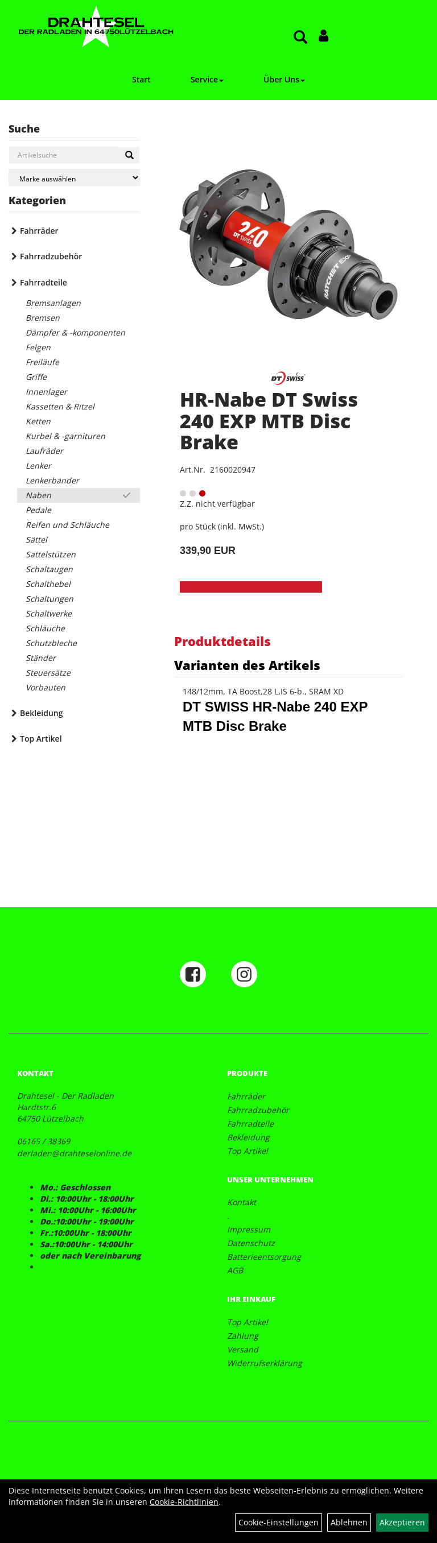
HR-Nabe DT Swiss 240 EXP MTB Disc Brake (269, 420)
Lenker (38, 465)
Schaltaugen (49, 569)
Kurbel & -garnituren (65, 436)
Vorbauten (45, 687)
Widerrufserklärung (264, 1363)
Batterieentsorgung (264, 1256)
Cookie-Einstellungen (278, 1522)
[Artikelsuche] (300, 37)
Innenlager (46, 391)
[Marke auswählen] (74, 177)
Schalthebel (48, 583)
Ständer (41, 657)
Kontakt (241, 1202)
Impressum (248, 1229)
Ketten (38, 421)
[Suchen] (129, 155)
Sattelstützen (51, 554)
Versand (242, 1349)
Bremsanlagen (53, 302)
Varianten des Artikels (247, 664)
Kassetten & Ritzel (60, 406)
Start (141, 79)
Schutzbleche (51, 643)
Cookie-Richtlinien (184, 1501)
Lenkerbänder (52, 480)
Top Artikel (41, 738)
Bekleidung (41, 713)
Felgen (38, 347)
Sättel (36, 539)
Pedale (38, 509)
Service (207, 79)
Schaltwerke (49, 613)
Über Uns (284, 79)
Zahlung (242, 1335)
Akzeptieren (402, 1522)
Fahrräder (39, 230)
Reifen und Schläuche (67, 524)
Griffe (36, 376)
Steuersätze (48, 672)
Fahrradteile (43, 282)
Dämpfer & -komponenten (75, 332)
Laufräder (44, 450)
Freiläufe (42, 362)
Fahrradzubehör (51, 256)
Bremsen (43, 317)
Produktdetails (222, 641)
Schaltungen (49, 598)
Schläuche (45, 628)
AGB (235, 1270)
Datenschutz (251, 1243)
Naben (38, 495)
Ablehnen (349, 1522)
